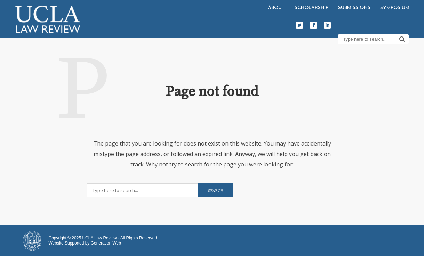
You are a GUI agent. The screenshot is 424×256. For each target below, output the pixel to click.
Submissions (354, 7)
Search (402, 38)
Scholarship (311, 7)
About (276, 7)
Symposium (394, 7)
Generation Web (106, 243)
